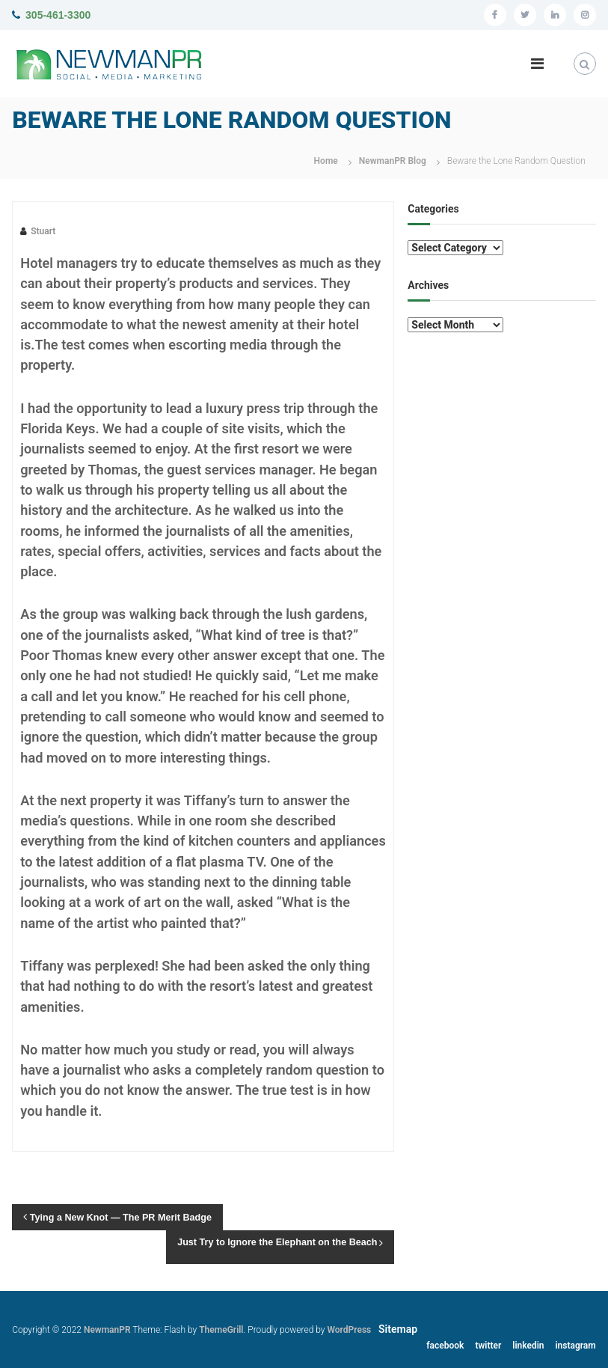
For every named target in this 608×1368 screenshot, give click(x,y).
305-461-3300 (57, 15)
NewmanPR (107, 1330)
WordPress (349, 1330)
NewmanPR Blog (392, 161)
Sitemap (397, 1329)
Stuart (43, 231)
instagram (575, 1345)
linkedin (528, 1345)
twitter (488, 1345)
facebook (445, 1345)
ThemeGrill (221, 1330)
